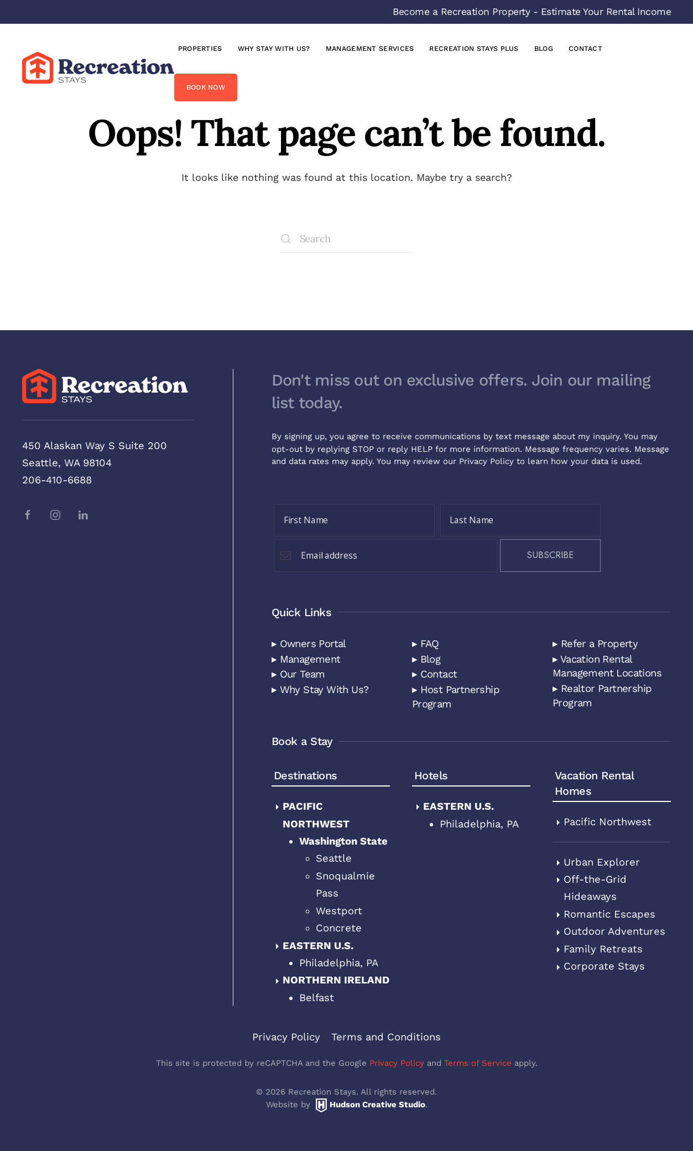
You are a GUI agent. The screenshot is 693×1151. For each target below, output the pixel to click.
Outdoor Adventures (614, 931)
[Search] (346, 239)
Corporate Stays (604, 966)
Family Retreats (603, 949)
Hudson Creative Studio (377, 1105)
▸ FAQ (425, 643)
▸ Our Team (298, 674)
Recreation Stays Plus (473, 48)
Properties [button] (200, 48)
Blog (543, 48)
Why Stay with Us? (274, 48)
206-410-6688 (57, 480)
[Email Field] (385, 555)
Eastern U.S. (318, 945)
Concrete (339, 928)
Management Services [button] (370, 48)
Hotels (431, 775)
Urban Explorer (602, 862)
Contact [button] (585, 48)
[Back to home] (98, 67)
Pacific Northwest (608, 821)
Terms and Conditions (386, 1037)
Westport (339, 910)
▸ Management (306, 659)
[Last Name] (520, 520)
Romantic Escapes (609, 914)
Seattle (334, 858)
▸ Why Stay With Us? (320, 689)
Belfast (316, 997)
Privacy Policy (486, 461)
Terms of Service (478, 1063)
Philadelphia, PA (338, 962)
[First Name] (354, 520)
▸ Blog (426, 659)
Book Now (205, 87)
